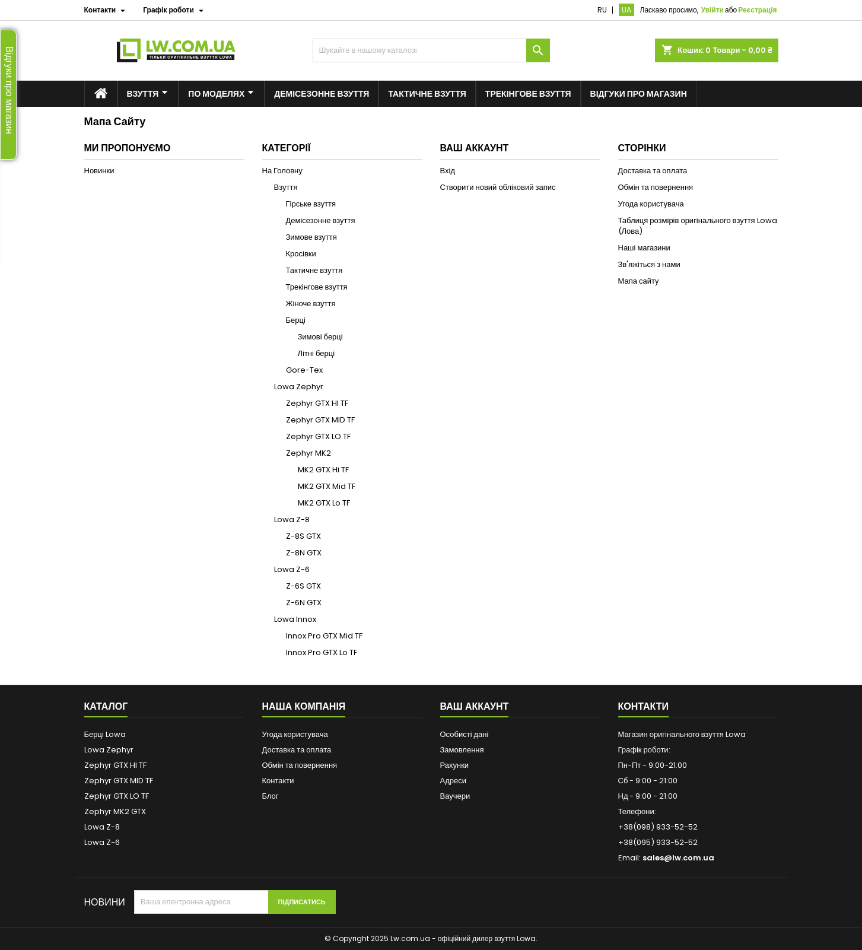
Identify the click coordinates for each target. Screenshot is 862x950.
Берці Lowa (105, 734)
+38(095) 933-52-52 (658, 842)
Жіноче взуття (311, 303)
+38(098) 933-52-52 (658, 827)
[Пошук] (431, 50)
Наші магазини (644, 247)
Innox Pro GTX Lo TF (321, 652)
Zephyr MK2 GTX (115, 811)
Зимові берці (320, 336)
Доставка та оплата (653, 170)
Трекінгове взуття (317, 287)
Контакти (278, 780)
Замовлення (462, 749)
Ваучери (455, 796)
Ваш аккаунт (474, 706)
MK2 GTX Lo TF (324, 503)
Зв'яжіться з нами (649, 264)
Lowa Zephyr (298, 386)
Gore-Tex (304, 370)
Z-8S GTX (303, 536)
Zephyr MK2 (308, 453)
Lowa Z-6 (292, 569)
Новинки (99, 170)
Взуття (286, 187)
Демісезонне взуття (320, 220)
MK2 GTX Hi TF (323, 469)
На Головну (282, 170)
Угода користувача (651, 203)
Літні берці (316, 353)
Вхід (448, 170)
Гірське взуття (311, 203)
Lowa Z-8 (292, 519)
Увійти (712, 10)
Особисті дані (464, 734)
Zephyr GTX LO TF (318, 436)
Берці (296, 320)
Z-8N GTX (304, 552)
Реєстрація (757, 10)
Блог (270, 796)
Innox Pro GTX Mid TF (324, 635)
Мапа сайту (638, 281)
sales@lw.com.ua (678, 857)
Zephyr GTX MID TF (320, 419)
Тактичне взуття (314, 270)
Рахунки (454, 765)
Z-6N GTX (304, 602)
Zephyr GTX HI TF (317, 403)
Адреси (453, 780)
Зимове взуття (311, 237)
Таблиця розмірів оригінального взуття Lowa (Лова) (697, 226)
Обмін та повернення (656, 187)
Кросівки (301, 253)
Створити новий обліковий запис (498, 187)
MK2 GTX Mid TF (326, 486)
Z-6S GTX (303, 586)
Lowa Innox (295, 619)
